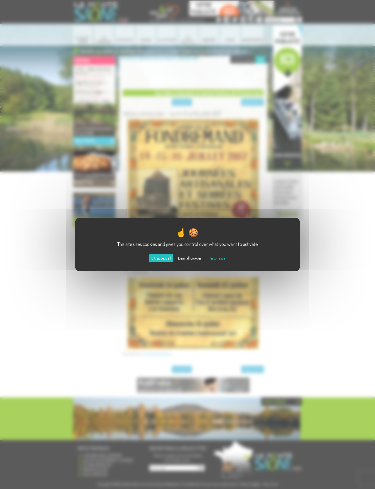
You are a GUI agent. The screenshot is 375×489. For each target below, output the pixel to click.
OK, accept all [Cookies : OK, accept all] (161, 258)
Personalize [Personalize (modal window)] (217, 258)
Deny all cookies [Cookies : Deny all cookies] (189, 258)
